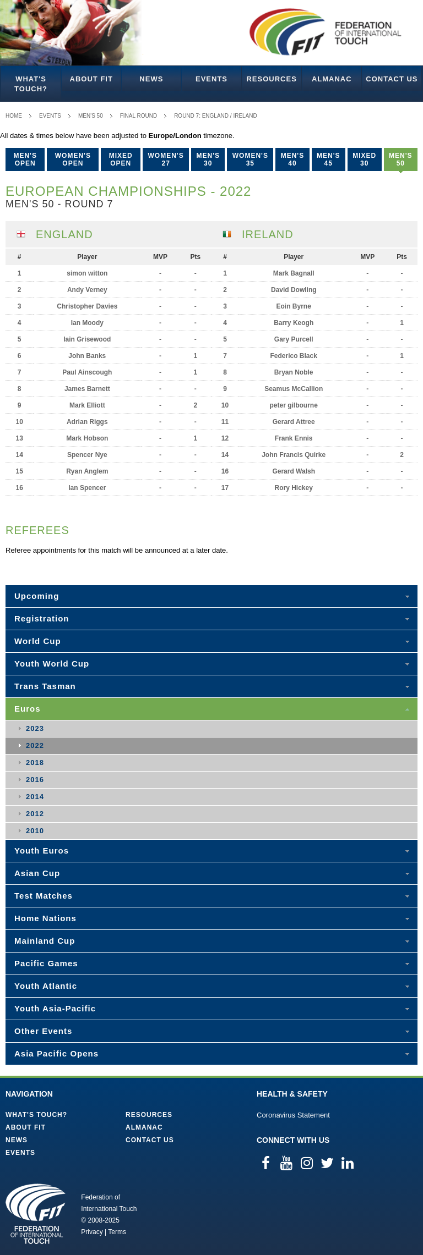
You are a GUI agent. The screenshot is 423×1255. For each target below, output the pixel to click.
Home (14, 116)
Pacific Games (46, 963)
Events (211, 79)
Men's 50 (90, 116)
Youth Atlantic (45, 985)
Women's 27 (166, 159)
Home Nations (45, 918)
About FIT (91, 79)
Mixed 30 (364, 159)
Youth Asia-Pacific (55, 1008)
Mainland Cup (44, 940)
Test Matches (43, 895)
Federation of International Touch (36, 1214)
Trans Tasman (45, 686)
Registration (41, 618)
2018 (35, 762)
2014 (35, 796)
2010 (35, 831)
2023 (35, 728)
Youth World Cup (51, 663)
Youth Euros (41, 850)
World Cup (37, 641)
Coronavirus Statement (293, 1115)
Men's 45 (328, 159)
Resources (271, 79)
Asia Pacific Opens (56, 1053)
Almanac (332, 79)
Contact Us (391, 79)
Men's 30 (208, 159)
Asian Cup (37, 873)
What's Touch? (30, 84)
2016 (35, 779)
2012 (35, 814)
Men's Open (25, 159)
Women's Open (73, 159)
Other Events (43, 1031)
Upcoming (36, 596)
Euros (27, 708)
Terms (117, 1232)
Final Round (138, 116)
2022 (35, 745)
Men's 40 (293, 159)
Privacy (91, 1232)
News (151, 79)
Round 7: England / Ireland (215, 116)
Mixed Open (121, 159)
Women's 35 (250, 159)
